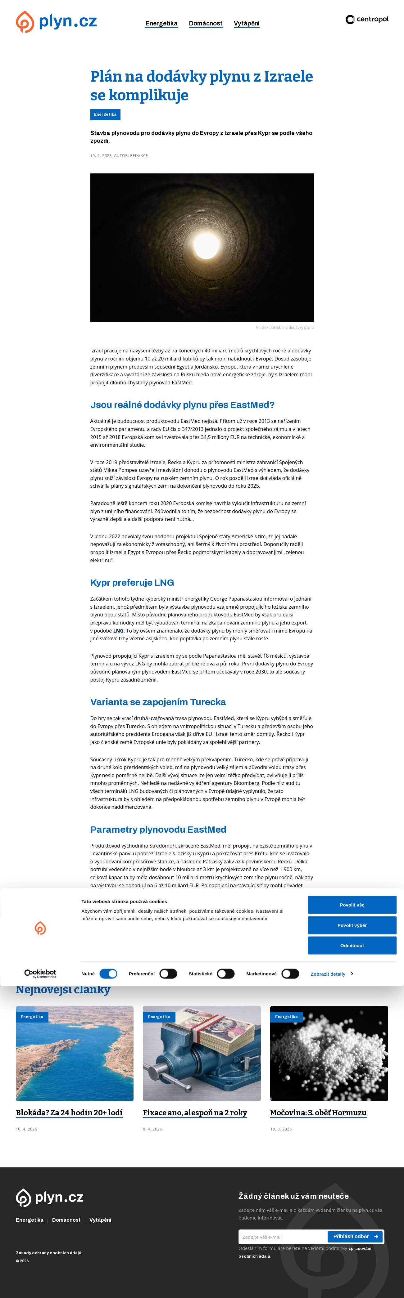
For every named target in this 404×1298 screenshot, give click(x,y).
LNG (118, 630)
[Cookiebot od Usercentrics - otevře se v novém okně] (40, 1286)
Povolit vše (352, 1216)
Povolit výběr (352, 1237)
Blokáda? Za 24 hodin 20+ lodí (69, 1112)
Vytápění (247, 23)
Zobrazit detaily (328, 1285)
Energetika (161, 23)
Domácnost (206, 23)
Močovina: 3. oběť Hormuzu (318, 1112)
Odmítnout (352, 1257)
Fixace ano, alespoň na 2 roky (195, 1112)
